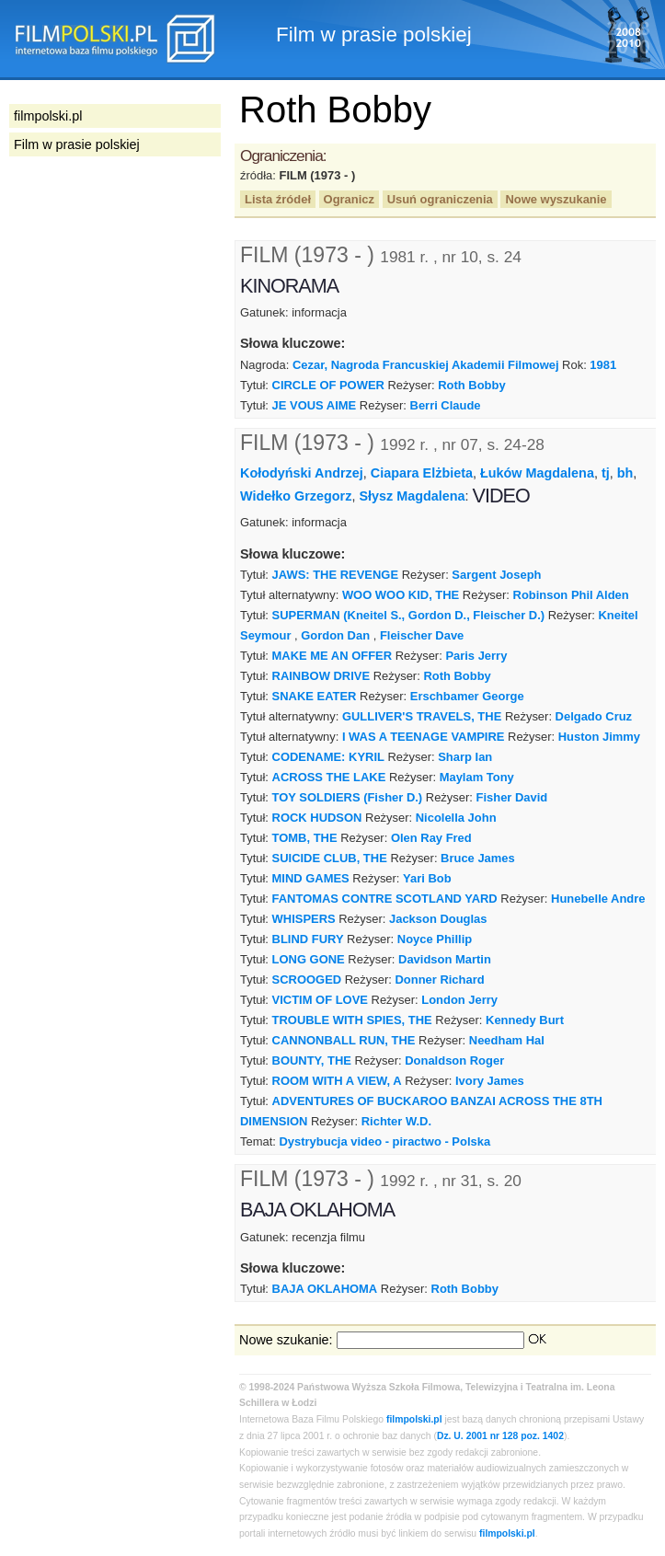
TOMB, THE (305, 838)
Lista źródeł (278, 199)
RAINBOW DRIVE (321, 676)
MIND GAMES (311, 878)
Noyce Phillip (434, 939)
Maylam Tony (477, 777)
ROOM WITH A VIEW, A (337, 1081)
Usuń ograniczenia (440, 199)
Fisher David (512, 797)
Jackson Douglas (438, 919)
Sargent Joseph (496, 575)
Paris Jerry (476, 656)
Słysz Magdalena (411, 496)
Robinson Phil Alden (571, 595)
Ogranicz (349, 199)
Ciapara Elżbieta (422, 473)
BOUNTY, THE (311, 1060)
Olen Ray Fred (431, 838)
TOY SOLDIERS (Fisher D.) (347, 797)
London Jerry (459, 1000)
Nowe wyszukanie (555, 199)
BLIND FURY (308, 939)
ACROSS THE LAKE (329, 777)
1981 (603, 365)
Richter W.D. (396, 1121)
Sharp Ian (465, 757)
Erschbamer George (467, 696)
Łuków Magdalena (537, 473)
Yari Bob (427, 878)
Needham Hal (507, 1040)
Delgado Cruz (594, 716)
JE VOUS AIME (314, 405)
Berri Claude (445, 405)
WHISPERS (304, 919)
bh (625, 473)
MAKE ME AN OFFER (332, 656)
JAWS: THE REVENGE (335, 575)
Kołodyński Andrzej (301, 473)
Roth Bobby (471, 385)
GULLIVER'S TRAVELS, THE (421, 716)
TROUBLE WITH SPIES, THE (352, 1020)
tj (606, 473)
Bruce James (478, 858)
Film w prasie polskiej (77, 144)
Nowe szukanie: (286, 1339)
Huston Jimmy (599, 736)
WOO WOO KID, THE (400, 595)
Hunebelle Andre (598, 898)
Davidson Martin (444, 959)
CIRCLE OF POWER (328, 385)
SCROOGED (307, 979)
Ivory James (489, 1081)
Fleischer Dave (422, 635)
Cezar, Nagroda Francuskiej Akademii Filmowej (425, 365)
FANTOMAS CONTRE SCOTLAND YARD (385, 898)
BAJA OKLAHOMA (325, 1289)
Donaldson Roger (454, 1060)
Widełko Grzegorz (295, 496)
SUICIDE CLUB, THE (329, 858)
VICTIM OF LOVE (320, 1000)
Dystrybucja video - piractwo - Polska (384, 1141)
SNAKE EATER (314, 696)
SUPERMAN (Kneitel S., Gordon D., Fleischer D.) (408, 615)
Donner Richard (439, 979)
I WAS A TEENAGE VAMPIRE (423, 736)
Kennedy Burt (525, 1020)
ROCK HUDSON (317, 817)
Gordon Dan (335, 635)
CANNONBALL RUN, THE (344, 1040)
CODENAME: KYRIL (328, 757)
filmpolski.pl (414, 1419)
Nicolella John (456, 817)
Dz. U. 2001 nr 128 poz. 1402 (500, 1436)
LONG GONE (308, 959)
